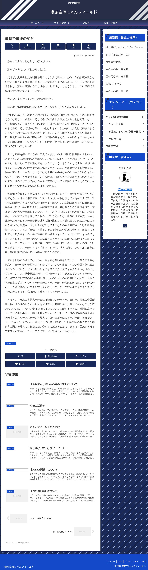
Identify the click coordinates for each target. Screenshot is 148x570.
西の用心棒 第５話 (117, 91)
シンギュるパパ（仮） (118, 54)
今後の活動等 (113, 62)
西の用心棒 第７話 (117, 69)
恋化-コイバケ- (114, 83)
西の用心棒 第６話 (117, 76)
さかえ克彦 (125, 189)
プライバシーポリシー (134, 561)
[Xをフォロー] (125, 225)
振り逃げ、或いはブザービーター (124, 47)
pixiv (120, 561)
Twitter (111, 561)
